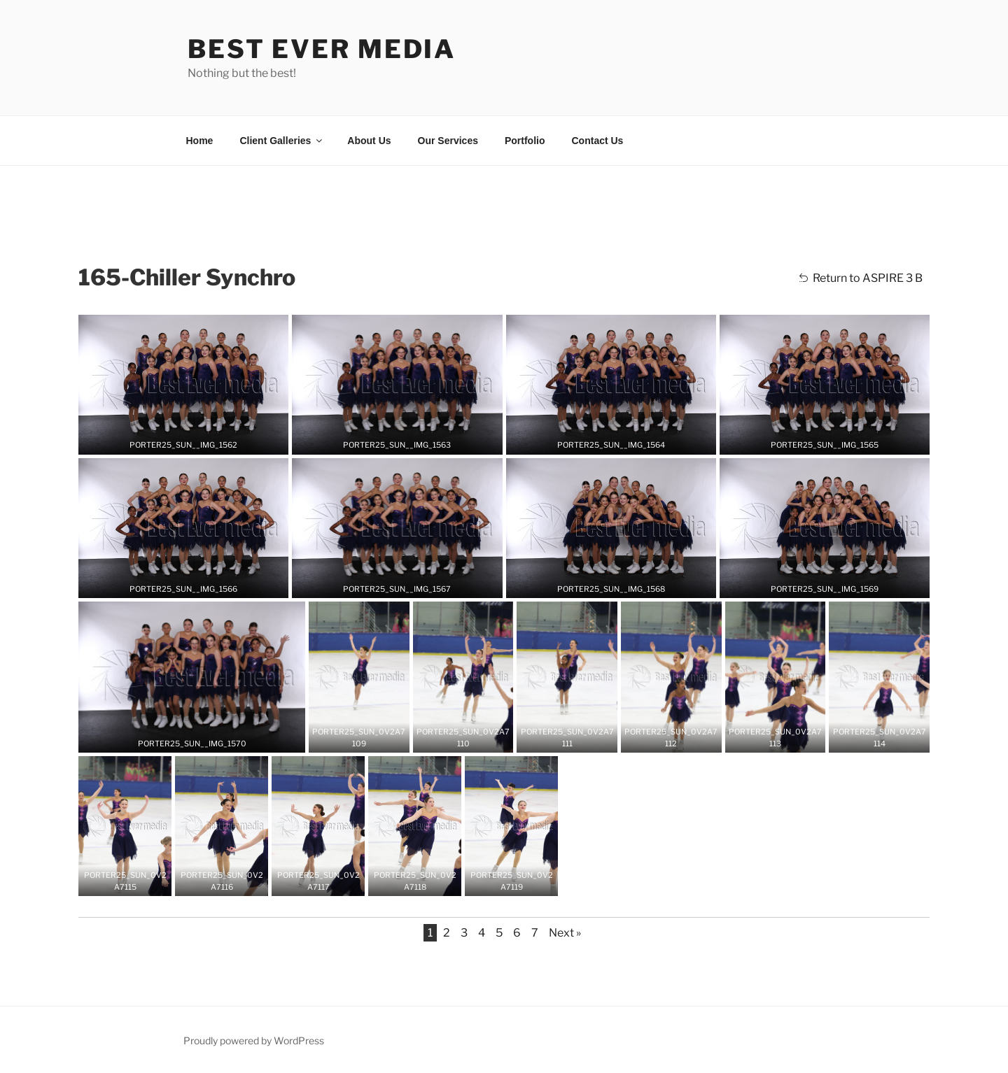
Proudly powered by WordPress (253, 1040)
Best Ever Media (322, 49)
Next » (565, 932)
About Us (369, 140)
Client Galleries (281, 140)
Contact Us (598, 140)
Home (200, 140)
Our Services (448, 140)
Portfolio (525, 140)
